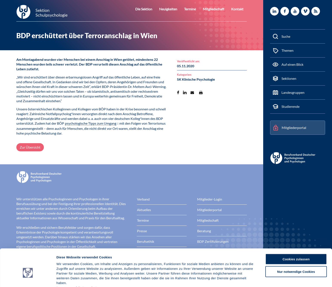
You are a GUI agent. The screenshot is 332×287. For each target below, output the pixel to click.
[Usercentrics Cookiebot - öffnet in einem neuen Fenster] (28, 278)
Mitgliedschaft (216, 9)
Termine (194, 9)
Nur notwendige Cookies (296, 248)
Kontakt (238, 9)
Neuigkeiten (174, 9)
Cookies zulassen (296, 236)
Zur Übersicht (30, 147)
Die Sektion (151, 9)
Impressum (66, 264)
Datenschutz (88, 264)
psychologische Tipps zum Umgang (90, 123)
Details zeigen (229, 278)
